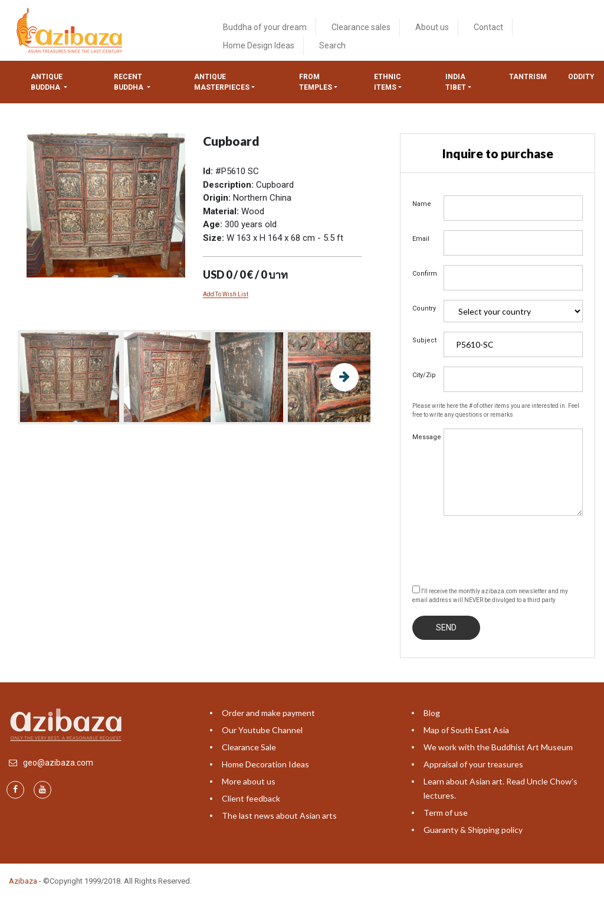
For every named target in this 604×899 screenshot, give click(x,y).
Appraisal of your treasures (473, 764)
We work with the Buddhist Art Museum (498, 747)
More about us (248, 781)
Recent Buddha (129, 82)
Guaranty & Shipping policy (473, 830)
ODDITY (581, 77)
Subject (423, 340)
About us (432, 27)
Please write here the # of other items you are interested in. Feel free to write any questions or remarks (495, 410)
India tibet (455, 82)
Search (332, 45)
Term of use (446, 813)
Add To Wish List (225, 294)
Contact (488, 27)
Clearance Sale (249, 747)
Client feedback (251, 798)
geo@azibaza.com (58, 762)
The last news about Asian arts (279, 815)
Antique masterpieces (222, 82)
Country (423, 308)
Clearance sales (360, 27)
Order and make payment (268, 713)
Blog (432, 713)
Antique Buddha (47, 82)
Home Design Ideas (258, 45)
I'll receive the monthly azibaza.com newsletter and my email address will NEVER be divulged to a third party (490, 594)
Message (423, 437)
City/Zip (423, 375)
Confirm (423, 273)
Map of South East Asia (466, 730)
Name (421, 204)
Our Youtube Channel (262, 730)
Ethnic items (387, 82)
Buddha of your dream (265, 27)
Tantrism (528, 77)
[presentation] (502, 548)
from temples (315, 82)
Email (420, 239)
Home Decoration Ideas (265, 764)
